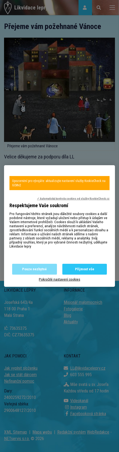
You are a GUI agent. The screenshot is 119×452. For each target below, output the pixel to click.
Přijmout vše (84, 269)
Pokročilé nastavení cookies (59, 279)
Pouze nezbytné (34, 269)
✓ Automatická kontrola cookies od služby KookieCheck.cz (73, 198)
